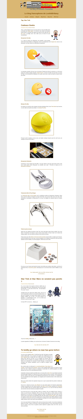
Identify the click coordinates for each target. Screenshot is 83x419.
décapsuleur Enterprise (25, 166)
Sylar (31, 396)
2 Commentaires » (41, 273)
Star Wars (44, 344)
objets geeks (30, 31)
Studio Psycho (40, 72)
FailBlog (27, 338)
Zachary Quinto (52, 395)
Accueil (26, 16)
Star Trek (51, 272)
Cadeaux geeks (35, 272)
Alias (44, 386)
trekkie (32, 354)
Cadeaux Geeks (28, 25)
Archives (32, 16)
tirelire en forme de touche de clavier (38, 236)
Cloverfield (60, 386)
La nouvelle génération (40, 366)
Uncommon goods (32, 267)
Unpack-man (53, 41)
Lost (46, 386)
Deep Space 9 (48, 366)
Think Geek (53, 106)
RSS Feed (56, 16)
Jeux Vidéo (43, 272)
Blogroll (37, 16)
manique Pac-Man (42, 107)
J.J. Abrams (23, 382)
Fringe (49, 386)
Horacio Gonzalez (32, 27)
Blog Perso (43, 16)
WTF (48, 344)
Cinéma (40, 409)
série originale (24, 357)
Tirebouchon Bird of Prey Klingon (29, 195)
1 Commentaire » (41, 410)
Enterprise (35, 367)
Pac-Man (47, 272)
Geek (40, 272)
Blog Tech (50, 16)
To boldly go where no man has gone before (40, 350)
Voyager (22, 367)
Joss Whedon (37, 384)
